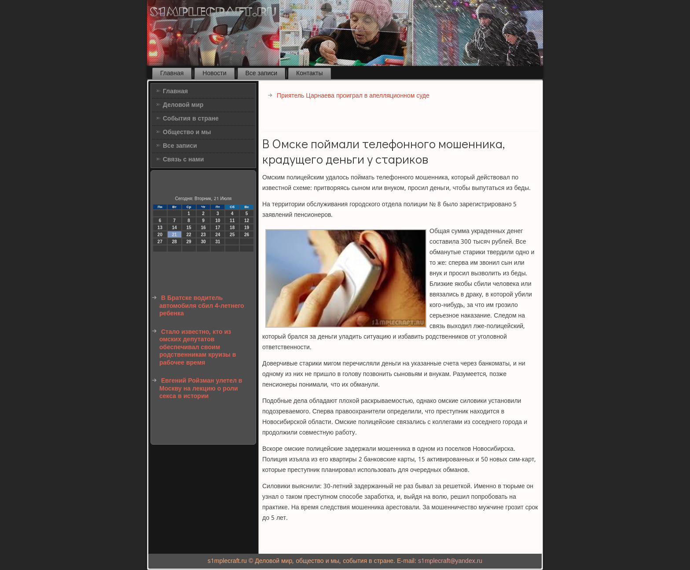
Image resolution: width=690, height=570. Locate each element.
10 (217, 220)
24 (217, 234)
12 (246, 220)
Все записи (262, 73)
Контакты (309, 73)
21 (174, 234)
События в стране (191, 118)
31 (217, 241)
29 (189, 241)
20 (160, 234)
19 (246, 227)
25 (232, 234)
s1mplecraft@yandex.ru (450, 561)
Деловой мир (183, 105)
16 (203, 227)
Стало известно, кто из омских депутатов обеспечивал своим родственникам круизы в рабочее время (197, 347)
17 (217, 227)
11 (232, 220)
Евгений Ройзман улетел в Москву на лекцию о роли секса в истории (200, 389)
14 (174, 227)
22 (189, 234)
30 (203, 241)
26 (246, 234)
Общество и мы (187, 132)
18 (232, 227)
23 (203, 234)
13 (160, 227)
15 (189, 227)
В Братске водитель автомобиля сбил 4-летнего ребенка (201, 306)
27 (160, 241)
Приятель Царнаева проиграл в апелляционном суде (353, 96)
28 (174, 241)
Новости (214, 73)
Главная (172, 73)
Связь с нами (183, 159)
